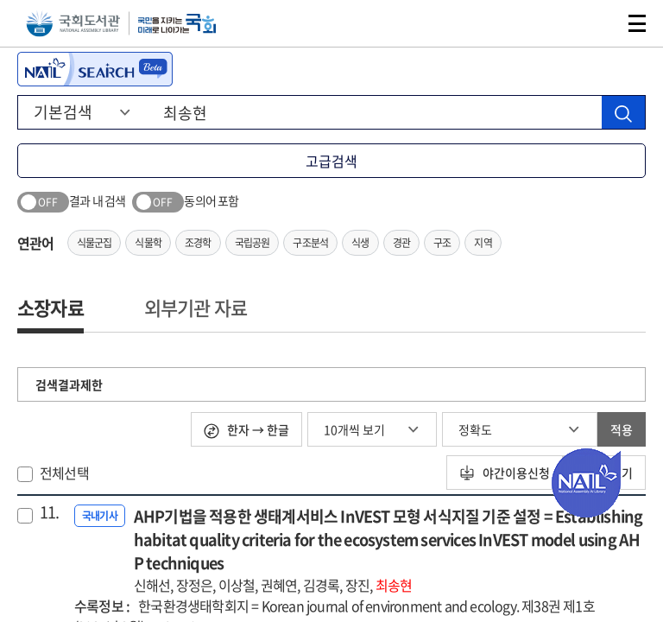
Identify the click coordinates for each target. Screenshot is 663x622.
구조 (442, 243)
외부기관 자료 (195, 307)
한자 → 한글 (246, 430)
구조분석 (310, 243)
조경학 (198, 243)
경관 (401, 243)
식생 (360, 243)
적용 (621, 429)
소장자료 (50, 307)
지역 (482, 243)
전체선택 (64, 472)
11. (50, 512)
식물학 (148, 243)
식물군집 (94, 243)
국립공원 (252, 243)
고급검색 (331, 160)
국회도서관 (73, 24)
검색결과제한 (69, 384)
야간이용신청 (504, 472)
